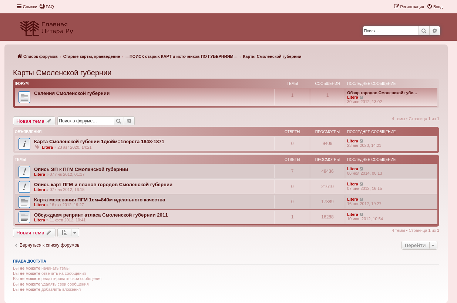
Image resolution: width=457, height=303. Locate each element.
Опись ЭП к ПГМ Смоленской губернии (81, 169)
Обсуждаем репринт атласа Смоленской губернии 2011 (101, 215)
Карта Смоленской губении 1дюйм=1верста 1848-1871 (99, 141)
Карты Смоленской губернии (62, 73)
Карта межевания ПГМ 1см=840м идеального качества (99, 199)
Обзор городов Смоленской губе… (382, 92)
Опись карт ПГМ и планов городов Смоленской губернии (103, 184)
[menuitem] (46, 6)
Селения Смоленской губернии (72, 93)
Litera (352, 97)
